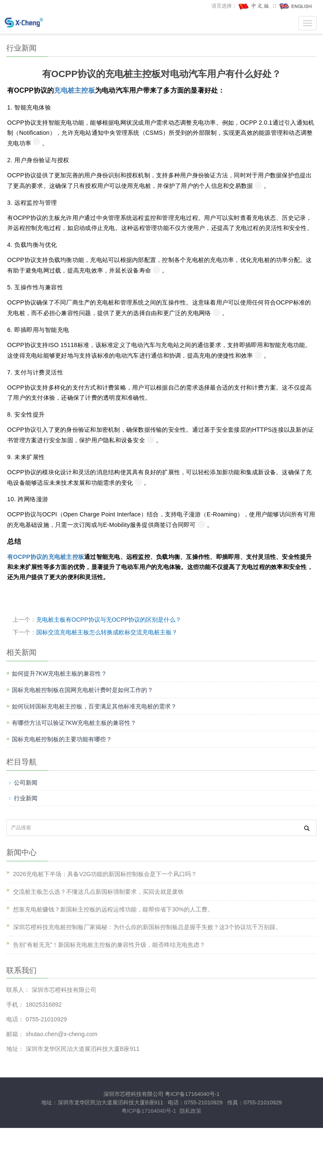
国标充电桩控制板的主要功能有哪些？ (62, 739)
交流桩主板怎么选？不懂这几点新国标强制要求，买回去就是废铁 (98, 891)
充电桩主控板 (74, 90)
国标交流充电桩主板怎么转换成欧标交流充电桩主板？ (106, 632)
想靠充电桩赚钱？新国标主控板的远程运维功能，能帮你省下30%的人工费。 (113, 909)
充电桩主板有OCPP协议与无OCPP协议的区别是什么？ (108, 619)
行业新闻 (25, 798)
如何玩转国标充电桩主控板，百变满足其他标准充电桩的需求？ (94, 706)
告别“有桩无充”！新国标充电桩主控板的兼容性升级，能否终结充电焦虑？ (109, 944)
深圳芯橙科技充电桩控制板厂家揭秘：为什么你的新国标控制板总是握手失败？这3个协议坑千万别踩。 (147, 927)
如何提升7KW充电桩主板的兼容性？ (59, 673)
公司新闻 (25, 782)
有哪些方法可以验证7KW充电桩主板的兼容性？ (74, 722)
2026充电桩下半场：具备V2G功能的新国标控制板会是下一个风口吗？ (105, 874)
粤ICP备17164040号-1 (192, 1094)
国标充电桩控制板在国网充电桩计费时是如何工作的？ (82, 690)
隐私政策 (190, 1111)
